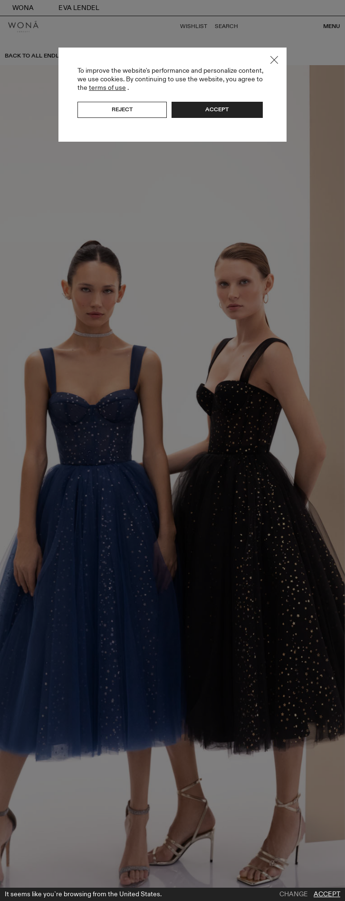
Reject (122, 109)
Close (274, 60)
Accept (327, 894)
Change (293, 894)
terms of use (107, 87)
